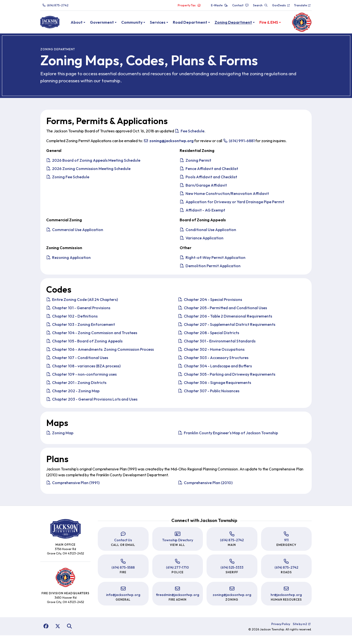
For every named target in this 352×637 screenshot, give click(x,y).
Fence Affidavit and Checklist (209, 170)
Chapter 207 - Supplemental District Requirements (226, 326)
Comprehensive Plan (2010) (205, 484)
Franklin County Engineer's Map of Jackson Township (228, 434)
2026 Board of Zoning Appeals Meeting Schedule (93, 161)
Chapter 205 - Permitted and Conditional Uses (222, 309)
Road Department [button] (195, 23)
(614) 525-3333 (231, 569)
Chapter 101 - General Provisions (78, 309)
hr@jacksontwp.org (286, 596)
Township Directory (177, 542)
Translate (302, 5)
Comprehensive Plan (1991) (72, 484)
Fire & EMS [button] (274, 23)
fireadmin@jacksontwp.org (177, 596)
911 (286, 542)
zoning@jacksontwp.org (232, 596)
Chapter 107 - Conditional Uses (77, 359)
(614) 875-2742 (55, 5)
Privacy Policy (280, 625)
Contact (240, 5)
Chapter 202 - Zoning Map (72, 392)
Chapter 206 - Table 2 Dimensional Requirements (225, 317)
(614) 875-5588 (123, 569)
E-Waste (219, 5)
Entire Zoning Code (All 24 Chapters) (82, 301)
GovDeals (281, 5)
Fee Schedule (189, 132)
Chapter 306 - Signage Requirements (214, 384)
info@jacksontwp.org (123, 596)
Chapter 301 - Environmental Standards (216, 342)
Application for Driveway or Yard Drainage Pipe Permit (232, 203)
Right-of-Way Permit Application (212, 259)
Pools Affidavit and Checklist (208, 178)
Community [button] (137, 23)
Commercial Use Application (74, 231)
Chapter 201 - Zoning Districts (76, 384)
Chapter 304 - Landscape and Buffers (215, 367)
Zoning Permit (195, 161)
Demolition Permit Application (210, 267)
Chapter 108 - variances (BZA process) (83, 367)
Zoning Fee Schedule (67, 178)
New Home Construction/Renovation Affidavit (224, 195)
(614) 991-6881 (239, 142)
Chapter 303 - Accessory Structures (213, 359)
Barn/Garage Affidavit (203, 186)
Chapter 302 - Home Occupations (211, 351)
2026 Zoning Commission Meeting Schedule (88, 170)
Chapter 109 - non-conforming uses (81, 375)
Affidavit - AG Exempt (202, 211)
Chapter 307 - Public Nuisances (208, 392)
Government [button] (108, 23)
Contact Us (123, 542)
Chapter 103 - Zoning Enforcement (80, 326)
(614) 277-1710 (177, 569)
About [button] (82, 23)
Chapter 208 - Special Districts (208, 334)
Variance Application (201, 239)
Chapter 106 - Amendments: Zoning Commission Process (100, 351)
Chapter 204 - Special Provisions (210, 301)
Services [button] (163, 23)
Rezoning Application (68, 259)
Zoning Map (59, 434)
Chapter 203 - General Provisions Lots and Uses (91, 400)
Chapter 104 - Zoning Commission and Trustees (91, 334)
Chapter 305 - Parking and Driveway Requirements (226, 375)
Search (260, 5)
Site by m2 (302, 625)
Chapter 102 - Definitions (72, 317)
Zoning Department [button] (239, 23)
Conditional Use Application (208, 231)
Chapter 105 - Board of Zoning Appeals (84, 342)
